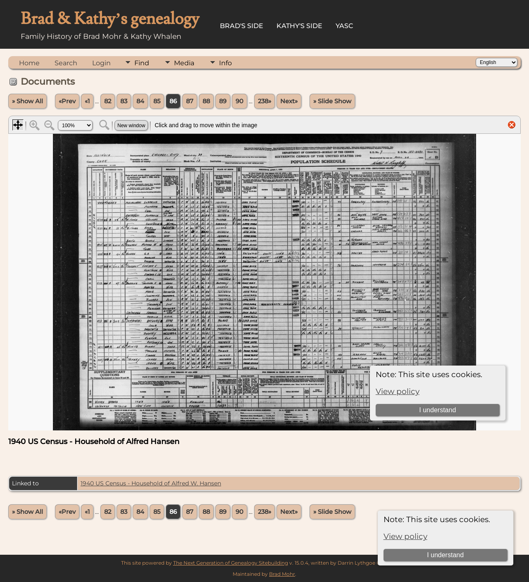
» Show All (27, 101)
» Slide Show (332, 101)
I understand (445, 554)
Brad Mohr (282, 574)
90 (239, 101)
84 (140, 101)
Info (225, 63)
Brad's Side (241, 26)
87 (189, 101)
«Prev (67, 101)
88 (206, 101)
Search (66, 63)
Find (141, 63)
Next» (289, 101)
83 (123, 101)
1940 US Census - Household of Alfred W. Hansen (151, 483)
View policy (405, 536)
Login (101, 63)
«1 (87, 101)
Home (29, 63)
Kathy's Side (299, 26)
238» (264, 101)
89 (222, 101)
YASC (344, 26)
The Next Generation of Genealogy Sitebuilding (230, 563)
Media (184, 63)
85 (156, 101)
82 (107, 101)
